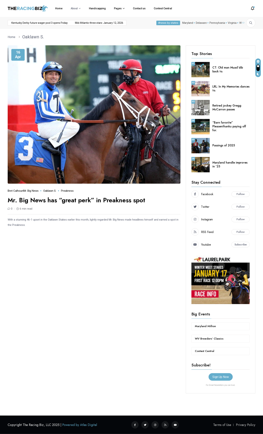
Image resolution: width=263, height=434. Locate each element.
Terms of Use (222, 424)
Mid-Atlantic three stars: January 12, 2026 (71, 22)
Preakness (67, 190)
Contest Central (163, 8)
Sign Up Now (220, 377)
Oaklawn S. (33, 36)
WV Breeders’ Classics (209, 339)
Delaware (201, 22)
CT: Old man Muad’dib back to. (227, 69)
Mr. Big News (31, 190)
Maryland (187, 22)
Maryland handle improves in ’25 (229, 164)
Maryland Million (205, 326)
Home (58, 8)
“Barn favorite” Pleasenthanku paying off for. (229, 126)
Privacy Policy (245, 424)
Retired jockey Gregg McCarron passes (226, 107)
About (74, 8)
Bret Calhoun (15, 190)
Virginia (232, 22)
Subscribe (241, 244)
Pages (118, 8)
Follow (241, 194)
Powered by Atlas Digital (79, 424)
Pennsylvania (217, 22)
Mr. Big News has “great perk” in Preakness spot (76, 200)
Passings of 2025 (223, 145)
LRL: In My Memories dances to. (230, 88)
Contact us (139, 8)
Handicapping (97, 8)
